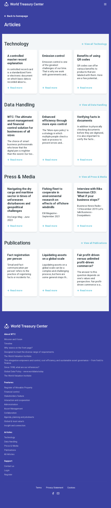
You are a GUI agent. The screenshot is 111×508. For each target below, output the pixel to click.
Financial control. (12, 392)
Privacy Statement (54, 487)
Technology (9, 437)
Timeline (8, 343)
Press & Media (11, 446)
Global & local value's (14, 421)
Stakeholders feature (14, 396)
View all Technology (94, 44)
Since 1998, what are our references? (21, 367)
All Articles (9, 454)
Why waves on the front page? (18, 348)
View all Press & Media (93, 176)
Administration (11, 404)
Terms (39, 487)
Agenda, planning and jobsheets (19, 417)
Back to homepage (16, 16)
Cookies (71, 487)
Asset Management (13, 408)
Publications (10, 450)
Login (6, 470)
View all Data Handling (93, 104)
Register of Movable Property (18, 387)
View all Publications (94, 243)
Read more (14, 87)
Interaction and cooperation (17, 400)
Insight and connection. (15, 425)
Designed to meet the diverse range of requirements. (29, 352)
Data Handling (10, 441)
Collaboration (10, 413)
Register (8, 474)
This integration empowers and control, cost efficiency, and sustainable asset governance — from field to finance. (53, 361)
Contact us (9, 466)
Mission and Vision (13, 339)
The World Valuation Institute (17, 356)
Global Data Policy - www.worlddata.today (23, 371)
